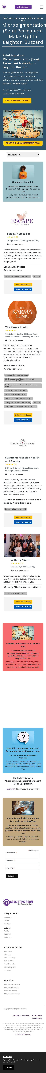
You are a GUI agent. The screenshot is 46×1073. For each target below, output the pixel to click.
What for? (12, 1062)
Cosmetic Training (10, 991)
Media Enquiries (9, 967)
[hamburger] (41, 7)
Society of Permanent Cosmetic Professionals (21, 406)
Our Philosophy (9, 964)
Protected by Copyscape (23, 1034)
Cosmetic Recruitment (12, 985)
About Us (7, 955)
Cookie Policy (37, 1018)
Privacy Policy (37, 1015)
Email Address (11, 853)
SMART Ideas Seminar (12, 994)
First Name (10, 861)
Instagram (7, 917)
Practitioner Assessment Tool (23, 143)
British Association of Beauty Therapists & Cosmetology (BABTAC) (19, 380)
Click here (11, 789)
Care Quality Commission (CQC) (16, 391)
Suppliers (7, 970)
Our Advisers (8, 961)
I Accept (9, 1067)
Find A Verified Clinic (17, 100)
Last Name (10, 868)
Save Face (36, 276)
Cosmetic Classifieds (11, 988)
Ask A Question (23, 7)
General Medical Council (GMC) (15, 395)
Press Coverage (9, 958)
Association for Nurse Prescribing (16, 375)
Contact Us (8, 951)
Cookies (7, 1056)
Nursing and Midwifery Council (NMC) (18, 276)
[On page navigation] (23, 154)
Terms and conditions (21, 1015)
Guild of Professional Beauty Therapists (19, 399)
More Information (23, 289)
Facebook (7, 924)
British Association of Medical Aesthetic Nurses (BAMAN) (21, 386)
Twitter (6, 920)
